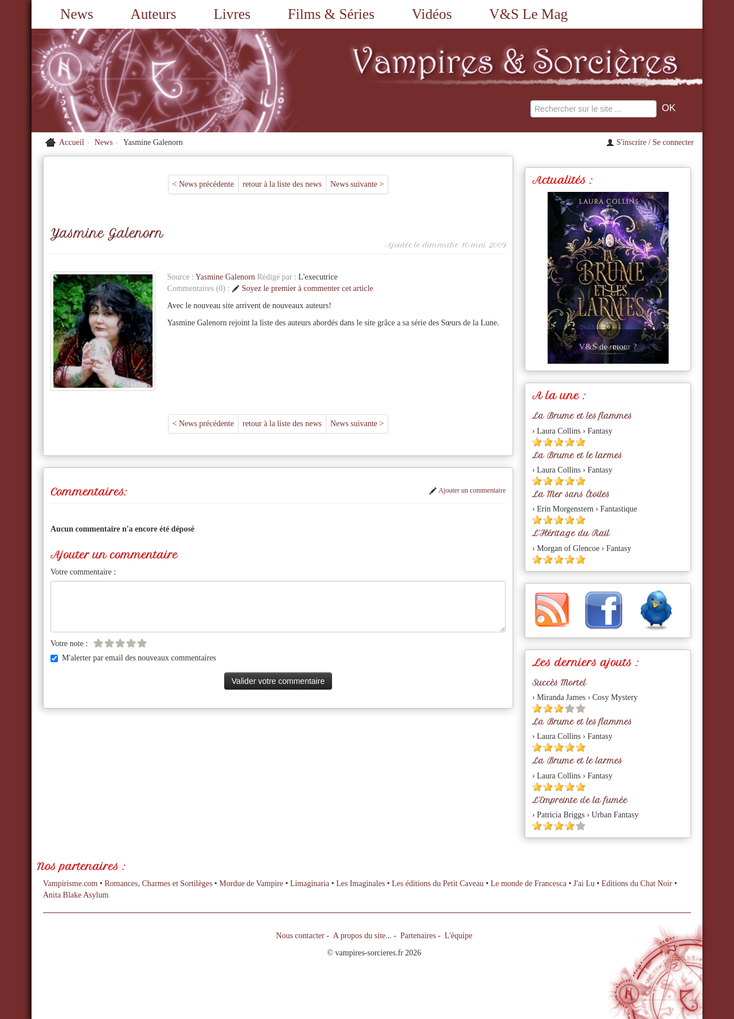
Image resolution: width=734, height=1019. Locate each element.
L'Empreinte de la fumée (579, 800)
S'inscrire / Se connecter (650, 142)
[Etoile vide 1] (98, 643)
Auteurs (154, 14)
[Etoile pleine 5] (580, 442)
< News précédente (203, 184)
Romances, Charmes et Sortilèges (158, 883)
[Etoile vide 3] (120, 643)
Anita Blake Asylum (75, 895)
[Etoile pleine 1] (537, 442)
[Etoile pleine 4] (570, 442)
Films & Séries (331, 14)
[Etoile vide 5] (142, 643)
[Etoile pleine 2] (548, 442)
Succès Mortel (559, 682)
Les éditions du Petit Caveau (437, 883)
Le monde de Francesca (528, 883)
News (76, 14)
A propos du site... (362, 935)
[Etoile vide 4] (131, 643)
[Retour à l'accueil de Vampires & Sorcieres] (138, 80)
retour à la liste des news (282, 184)
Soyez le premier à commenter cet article (302, 288)
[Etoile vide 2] (109, 643)
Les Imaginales (360, 883)
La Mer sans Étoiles (571, 494)
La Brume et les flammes (582, 415)
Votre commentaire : (83, 572)
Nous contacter (300, 935)
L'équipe (458, 935)
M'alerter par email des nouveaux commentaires (133, 658)
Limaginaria (309, 883)
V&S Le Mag (528, 14)
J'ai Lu (584, 883)
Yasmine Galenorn (226, 277)
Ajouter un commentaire (467, 490)
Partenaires (418, 935)
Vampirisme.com (70, 883)
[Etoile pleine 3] (559, 442)
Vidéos (432, 14)
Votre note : (69, 643)
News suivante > (357, 184)
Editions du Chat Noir (637, 883)
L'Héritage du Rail (571, 533)
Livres (231, 14)
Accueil (71, 142)
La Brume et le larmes (577, 455)
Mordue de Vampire (251, 883)
